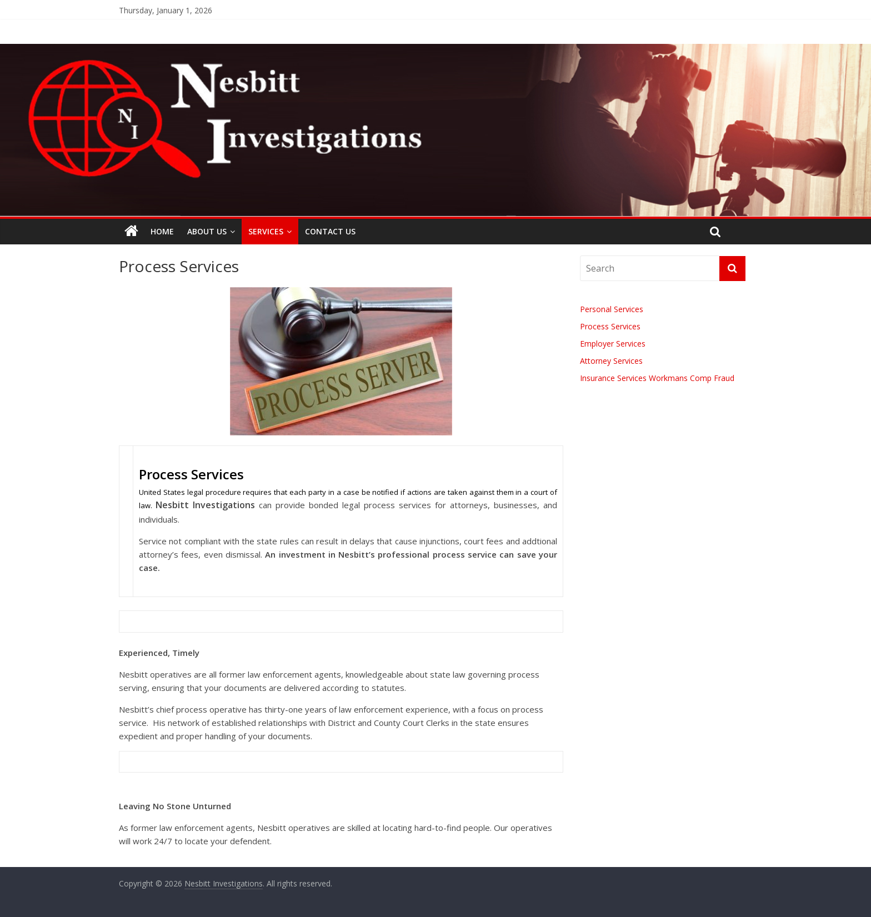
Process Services (610, 326)
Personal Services (611, 309)
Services (265, 231)
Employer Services (612, 343)
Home (162, 231)
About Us (207, 231)
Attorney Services (611, 360)
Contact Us (330, 231)
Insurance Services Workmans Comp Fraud (657, 378)
